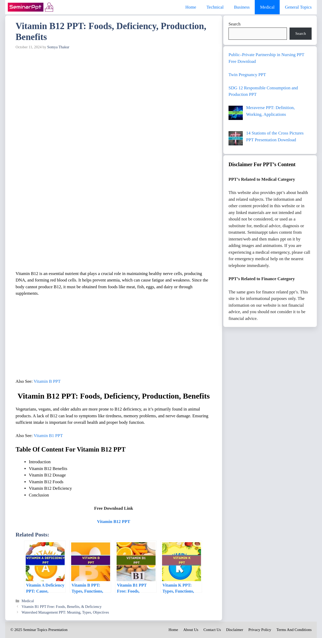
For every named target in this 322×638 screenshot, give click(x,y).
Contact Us (212, 630)
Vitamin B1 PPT (48, 435)
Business (242, 7)
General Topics (298, 7)
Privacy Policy (259, 630)
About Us (190, 630)
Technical (215, 7)
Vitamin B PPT (47, 381)
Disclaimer (234, 630)
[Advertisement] (114, 91)
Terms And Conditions (294, 630)
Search (234, 24)
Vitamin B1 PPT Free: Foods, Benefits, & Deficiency (62, 607)
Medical (267, 7)
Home (190, 7)
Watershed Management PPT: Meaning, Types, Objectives (65, 612)
